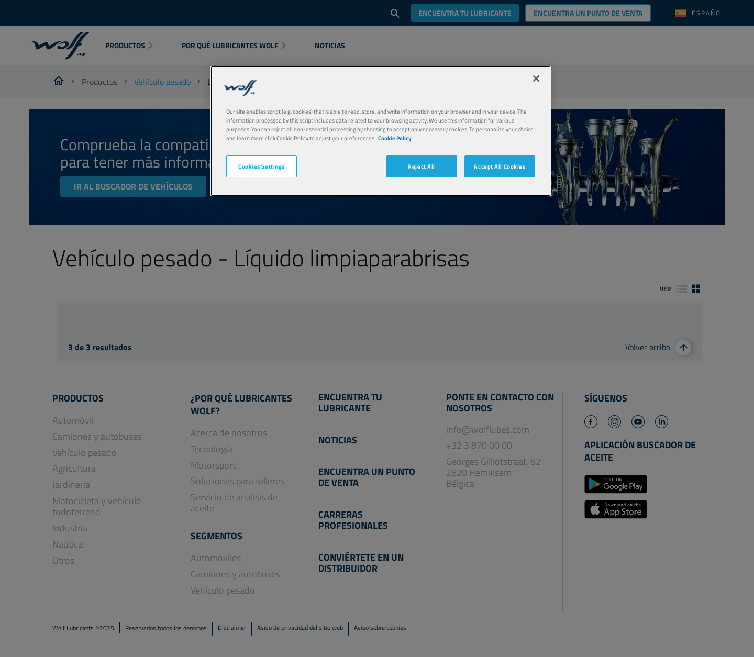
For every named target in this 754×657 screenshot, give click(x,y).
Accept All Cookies (499, 166)
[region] (380, 131)
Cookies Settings (261, 166)
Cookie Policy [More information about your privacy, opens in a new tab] (395, 137)
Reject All (421, 166)
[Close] (536, 78)
